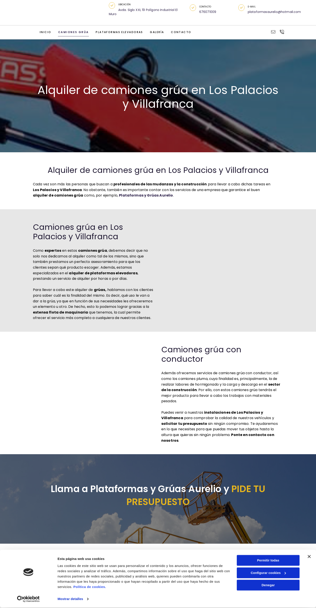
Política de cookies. (89, 587)
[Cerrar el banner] (309, 557)
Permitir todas (268, 561)
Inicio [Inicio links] (45, 32)
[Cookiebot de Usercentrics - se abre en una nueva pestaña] (28, 599)
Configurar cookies (268, 573)
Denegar (268, 586)
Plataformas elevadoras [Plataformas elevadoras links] (115, 32)
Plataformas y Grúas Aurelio (146, 196)
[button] (113, 5)
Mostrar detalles (70, 599)
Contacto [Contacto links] (176, 32)
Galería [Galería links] (153, 32)
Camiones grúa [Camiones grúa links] (71, 32)
